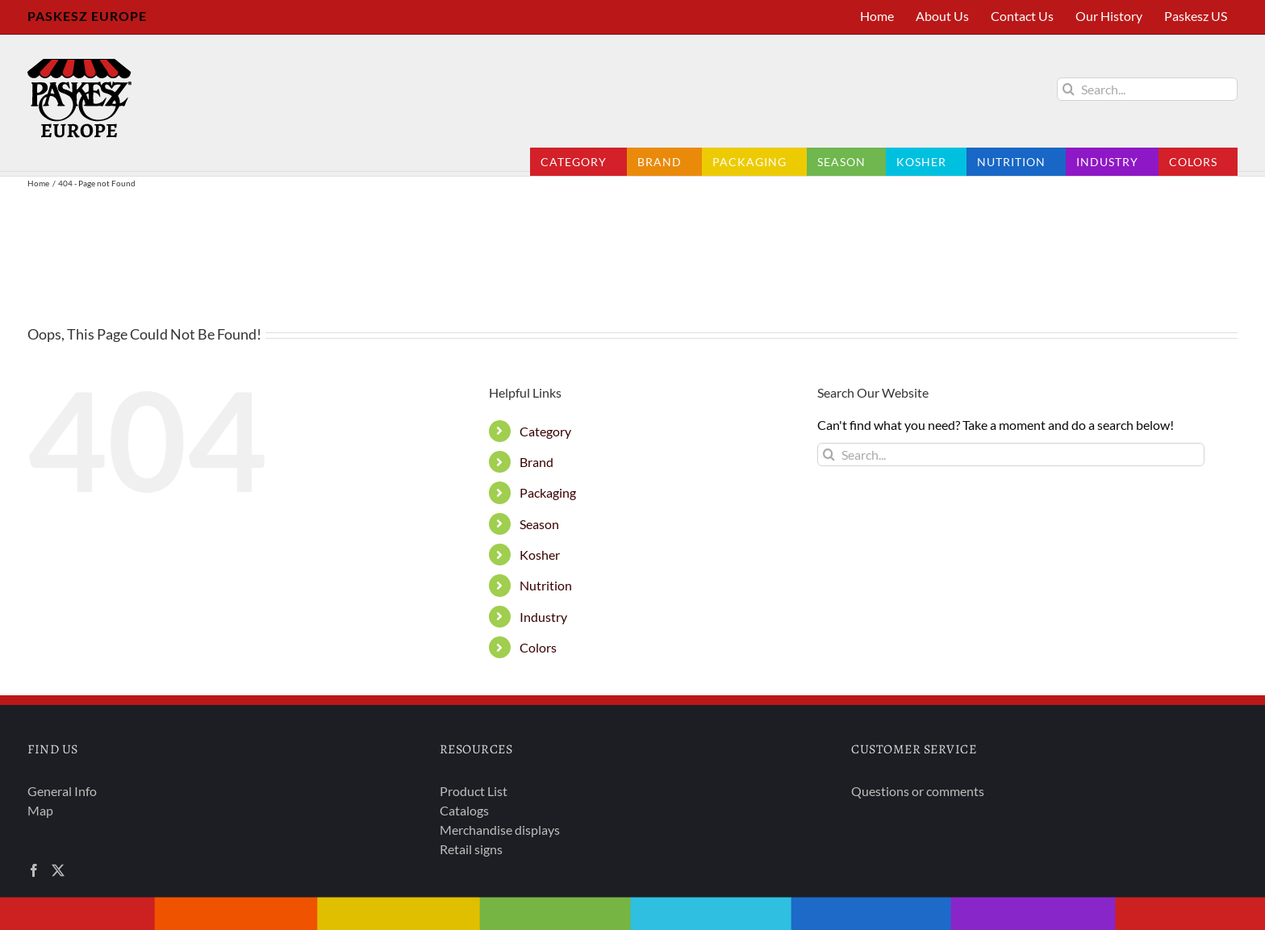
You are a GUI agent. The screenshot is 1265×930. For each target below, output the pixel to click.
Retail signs (471, 849)
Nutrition (546, 585)
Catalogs (464, 810)
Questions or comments (917, 791)
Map (40, 810)
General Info (62, 791)
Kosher (540, 554)
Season (539, 524)
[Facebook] (33, 870)
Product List (473, 791)
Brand (536, 461)
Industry (543, 616)
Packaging (548, 492)
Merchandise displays (500, 829)
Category (545, 431)
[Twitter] (58, 870)
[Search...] (1147, 89)
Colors (538, 647)
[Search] (1068, 89)
